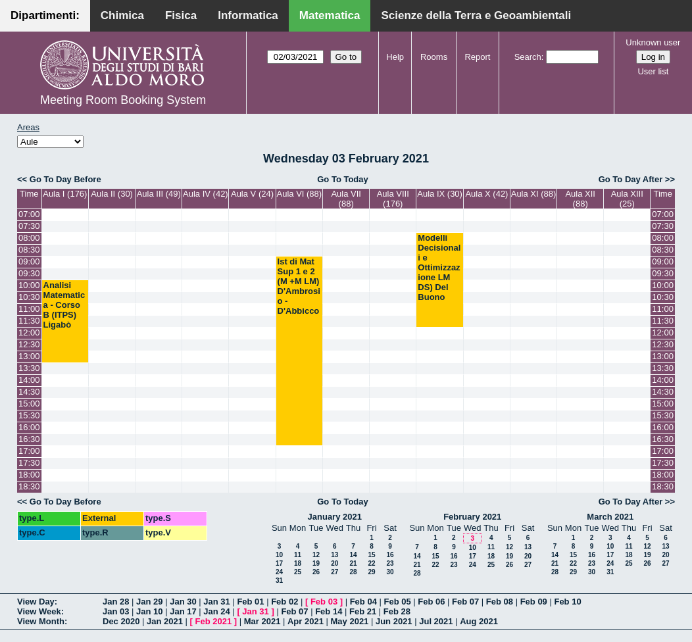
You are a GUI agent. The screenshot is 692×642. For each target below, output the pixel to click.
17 (279, 563)
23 (389, 563)
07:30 (29, 226)
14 (353, 554)
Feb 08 (499, 601)
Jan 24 (216, 611)
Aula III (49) (159, 194)
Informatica (248, 15)
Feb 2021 (213, 621)
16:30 (29, 439)
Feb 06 (431, 601)
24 (279, 572)
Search (527, 57)
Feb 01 (250, 601)
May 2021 (350, 621)
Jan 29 (149, 601)
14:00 (29, 380)
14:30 (29, 392)
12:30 (29, 344)
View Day (36, 601)
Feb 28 (396, 611)
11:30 (29, 321)
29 (371, 572)
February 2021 (472, 517)
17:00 (29, 451)
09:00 (29, 261)
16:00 (29, 427)
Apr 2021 (305, 621)
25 (297, 572)
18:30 (29, 486)
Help (395, 57)
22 (371, 563)
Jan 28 (116, 601)
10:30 (29, 297)
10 (279, 554)
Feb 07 (465, 601)
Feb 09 (533, 601)
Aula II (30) (112, 194)
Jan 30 (183, 601)
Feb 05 (396, 601)
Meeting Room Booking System (123, 100)
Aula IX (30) (439, 194)
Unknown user (653, 42)
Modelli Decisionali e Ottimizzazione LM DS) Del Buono (439, 267)
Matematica (329, 15)
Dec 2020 (121, 621)
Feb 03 (323, 601)
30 (389, 572)
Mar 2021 (262, 621)
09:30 (29, 273)
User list (652, 71)
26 (316, 572)
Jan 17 (183, 611)
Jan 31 (216, 601)
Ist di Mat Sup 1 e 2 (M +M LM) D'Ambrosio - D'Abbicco (299, 286)
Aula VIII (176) (393, 199)
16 (389, 554)
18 (297, 563)
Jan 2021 (165, 621)
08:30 (29, 250)
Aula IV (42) (205, 194)
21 (353, 563)
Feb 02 (284, 601)
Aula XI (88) (533, 194)
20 (334, 563)
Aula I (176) (65, 194)
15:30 (29, 415)
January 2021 (335, 517)
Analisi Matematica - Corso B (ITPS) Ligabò (64, 305)
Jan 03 (116, 611)
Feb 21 (362, 611)
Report (477, 57)
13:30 (29, 368)
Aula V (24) (252, 194)
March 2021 (610, 517)
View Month (40, 621)
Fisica (181, 15)
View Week (39, 611)
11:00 (29, 309)
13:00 (29, 356)
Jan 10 (149, 611)
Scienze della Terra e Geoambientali (476, 15)
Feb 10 (567, 601)
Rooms (433, 57)
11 (297, 554)
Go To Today (342, 179)
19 (316, 563)
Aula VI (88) (299, 194)
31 (279, 580)
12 (316, 554)
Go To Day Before (65, 179)
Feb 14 (328, 611)
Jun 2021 (394, 621)
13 (334, 554)
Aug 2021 (479, 621)
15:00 (29, 403)
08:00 (29, 238)
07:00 (29, 214)
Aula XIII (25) (627, 199)
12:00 (29, 332)
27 (334, 572)
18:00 (29, 475)
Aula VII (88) (346, 199)
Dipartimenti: (45, 15)
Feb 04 (363, 601)
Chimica (122, 15)
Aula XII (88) (580, 199)
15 (371, 554)
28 (353, 572)
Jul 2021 (436, 621)
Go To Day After (631, 179)
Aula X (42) (486, 194)
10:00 (29, 285)
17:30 (29, 463)
